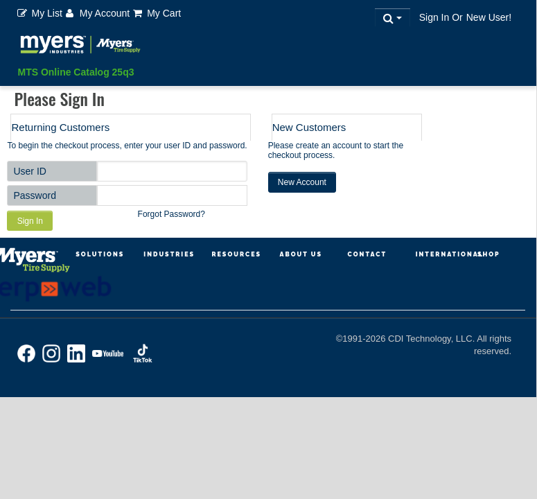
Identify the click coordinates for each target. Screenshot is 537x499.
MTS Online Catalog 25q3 (75, 72)
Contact (367, 254)
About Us (301, 254)
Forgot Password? (171, 214)
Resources (236, 254)
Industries (169, 254)
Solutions (100, 254)
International (450, 254)
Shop (488, 254)
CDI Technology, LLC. (432, 338)
